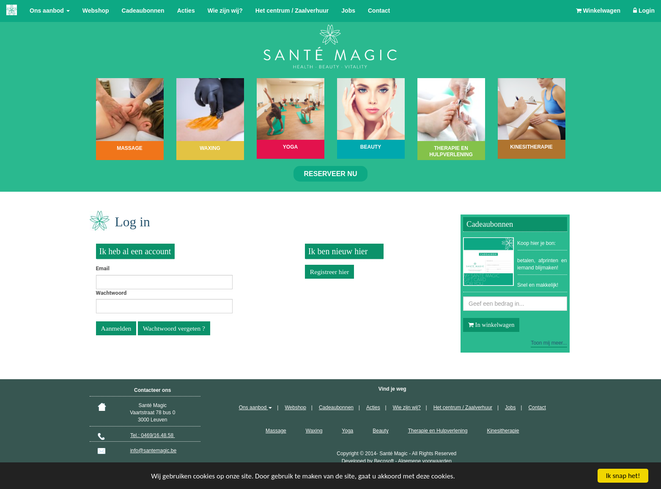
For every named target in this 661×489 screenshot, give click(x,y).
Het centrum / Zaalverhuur (292, 10)
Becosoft (384, 461)
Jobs (348, 10)
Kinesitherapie (503, 431)
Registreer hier (329, 271)
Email (103, 268)
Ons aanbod (50, 10)
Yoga (347, 431)
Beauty (380, 431)
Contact (379, 10)
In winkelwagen (491, 324)
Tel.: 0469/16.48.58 (152, 435)
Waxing (314, 431)
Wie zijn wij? (225, 10)
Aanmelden (116, 328)
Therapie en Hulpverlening (438, 431)
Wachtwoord (111, 293)
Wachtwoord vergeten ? (174, 328)
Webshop (95, 10)
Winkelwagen (598, 10)
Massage (276, 431)
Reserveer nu (330, 173)
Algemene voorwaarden (425, 461)
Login (644, 10)
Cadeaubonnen (143, 10)
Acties (186, 10)
